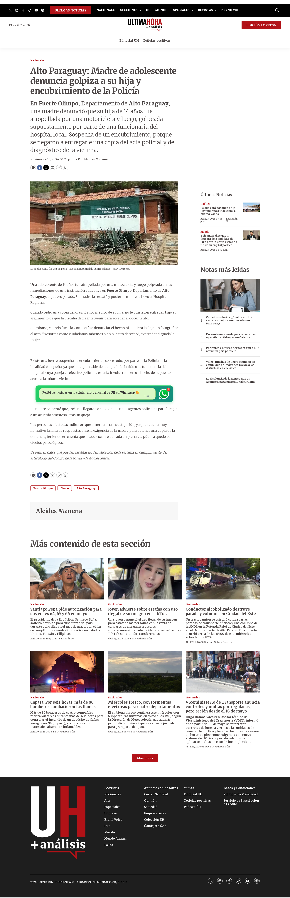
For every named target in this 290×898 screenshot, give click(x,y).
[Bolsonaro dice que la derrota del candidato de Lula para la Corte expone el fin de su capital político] (251, 235)
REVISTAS (205, 10)
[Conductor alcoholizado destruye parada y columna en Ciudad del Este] (223, 579)
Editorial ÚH (129, 40)
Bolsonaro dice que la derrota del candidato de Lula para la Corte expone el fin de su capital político (219, 240)
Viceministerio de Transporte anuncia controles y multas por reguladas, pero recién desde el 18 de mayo (223, 707)
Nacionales (37, 60)
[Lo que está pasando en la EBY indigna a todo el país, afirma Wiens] (251, 207)
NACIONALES (107, 10)
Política (205, 203)
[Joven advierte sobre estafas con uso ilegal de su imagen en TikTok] (145, 579)
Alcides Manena (59, 511)
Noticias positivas (157, 40)
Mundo (204, 231)
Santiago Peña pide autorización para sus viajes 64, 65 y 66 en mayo (66, 612)
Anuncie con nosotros (161, 788)
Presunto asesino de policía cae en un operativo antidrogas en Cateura (231, 336)
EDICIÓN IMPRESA (261, 25)
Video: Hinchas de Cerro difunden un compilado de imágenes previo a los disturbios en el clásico (230, 365)
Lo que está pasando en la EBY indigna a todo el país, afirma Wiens (218, 211)
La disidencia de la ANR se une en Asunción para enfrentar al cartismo (230, 380)
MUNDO (161, 10)
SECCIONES (129, 10)
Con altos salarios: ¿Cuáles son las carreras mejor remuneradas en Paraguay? (229, 320)
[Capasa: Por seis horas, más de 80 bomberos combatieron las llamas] (67, 672)
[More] (140, 10)
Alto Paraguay (86, 489)
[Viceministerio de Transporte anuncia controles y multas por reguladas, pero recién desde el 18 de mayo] (223, 672)
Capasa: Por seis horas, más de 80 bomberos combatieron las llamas (63, 705)
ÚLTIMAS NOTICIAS (70, 10)
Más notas (145, 759)
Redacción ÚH (231, 220)
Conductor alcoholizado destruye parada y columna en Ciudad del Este (221, 612)
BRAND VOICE (231, 10)
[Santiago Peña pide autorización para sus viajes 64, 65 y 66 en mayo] (67, 579)
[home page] (145, 24)
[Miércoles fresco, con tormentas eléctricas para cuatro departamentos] (145, 672)
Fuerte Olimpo (43, 489)
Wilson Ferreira (223, 642)
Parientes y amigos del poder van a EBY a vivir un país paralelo (232, 349)
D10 (148, 10)
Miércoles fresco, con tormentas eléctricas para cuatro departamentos (144, 705)
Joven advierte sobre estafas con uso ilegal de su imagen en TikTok (143, 612)
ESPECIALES (180, 10)
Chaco (64, 489)
